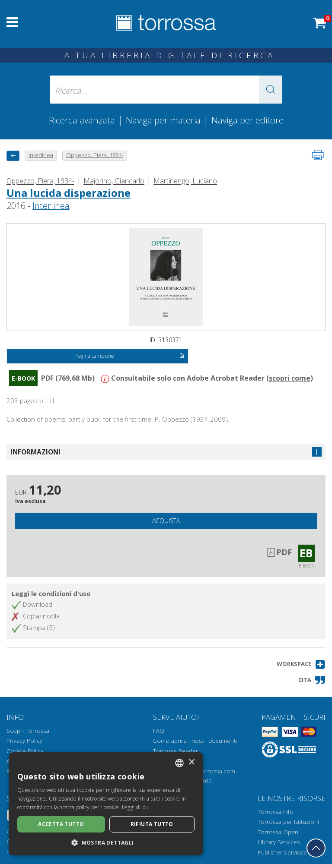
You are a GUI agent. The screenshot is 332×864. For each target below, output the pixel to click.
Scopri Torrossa (27, 731)
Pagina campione (129, 356)
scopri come (289, 378)
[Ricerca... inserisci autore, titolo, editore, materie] (166, 90)
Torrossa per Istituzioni (288, 822)
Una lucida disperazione (68, 193)
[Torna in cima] (316, 848)
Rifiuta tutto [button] (152, 824)
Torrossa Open (278, 832)
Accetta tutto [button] (61, 824)
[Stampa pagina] (318, 155)
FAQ (158, 731)
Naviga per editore (247, 120)
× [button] (191, 762)
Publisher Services (282, 852)
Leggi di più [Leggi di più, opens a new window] (136, 807)
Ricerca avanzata (82, 120)
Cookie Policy (24, 751)
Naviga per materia (163, 120)
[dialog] (106, 803)
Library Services (279, 842)
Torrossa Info (276, 812)
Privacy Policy (24, 740)
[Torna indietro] (12, 156)
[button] (270, 90)
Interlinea (51, 205)
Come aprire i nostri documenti (195, 740)
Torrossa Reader (175, 751)
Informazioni (35, 452)
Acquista (166, 521)
